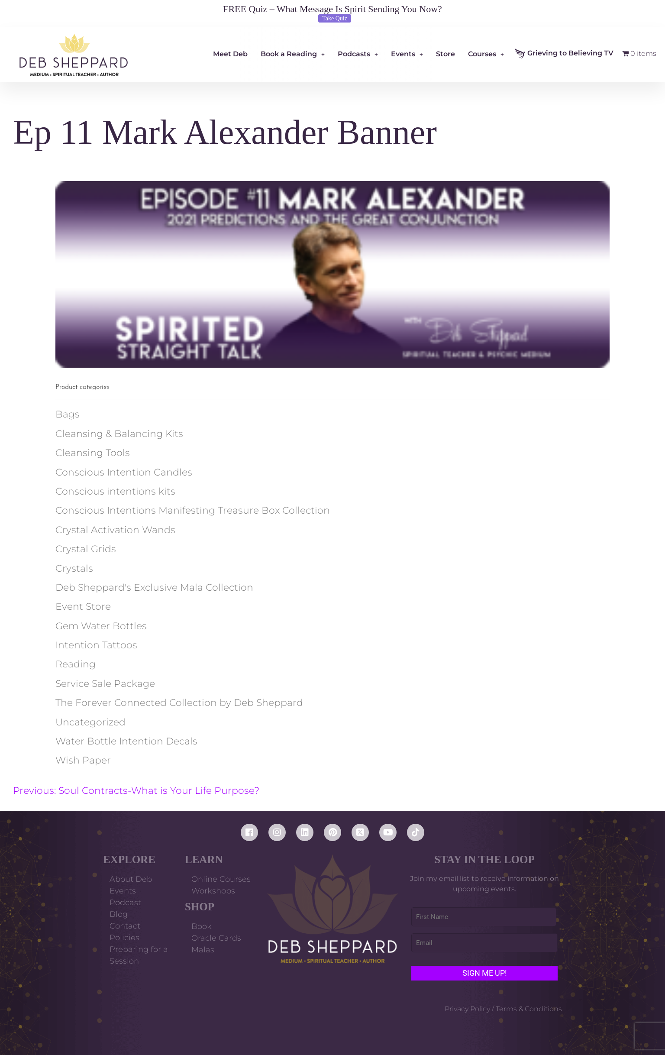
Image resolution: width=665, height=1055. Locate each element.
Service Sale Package (105, 683)
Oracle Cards (216, 938)
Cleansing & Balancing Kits (119, 434)
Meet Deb (230, 54)
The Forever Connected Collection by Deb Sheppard (179, 703)
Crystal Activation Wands (115, 530)
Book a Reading (293, 54)
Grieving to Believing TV (564, 53)
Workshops (213, 891)
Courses (486, 54)
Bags (67, 414)
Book (201, 926)
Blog (119, 914)
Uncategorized (90, 722)
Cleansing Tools (92, 453)
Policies (124, 937)
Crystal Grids (85, 549)
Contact (125, 926)
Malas (202, 950)
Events (407, 54)
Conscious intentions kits (115, 491)
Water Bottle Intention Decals (126, 741)
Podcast (125, 902)
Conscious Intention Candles (123, 472)
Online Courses (221, 879)
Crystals (74, 568)
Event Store (83, 606)
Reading (75, 664)
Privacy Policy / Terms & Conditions (503, 1009)
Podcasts (358, 54)
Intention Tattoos (96, 645)
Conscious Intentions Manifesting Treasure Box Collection (192, 510)
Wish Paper (83, 760)
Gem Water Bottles (101, 626)
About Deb (131, 879)
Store (445, 54)
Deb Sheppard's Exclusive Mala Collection (154, 587)
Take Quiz (334, 18)
